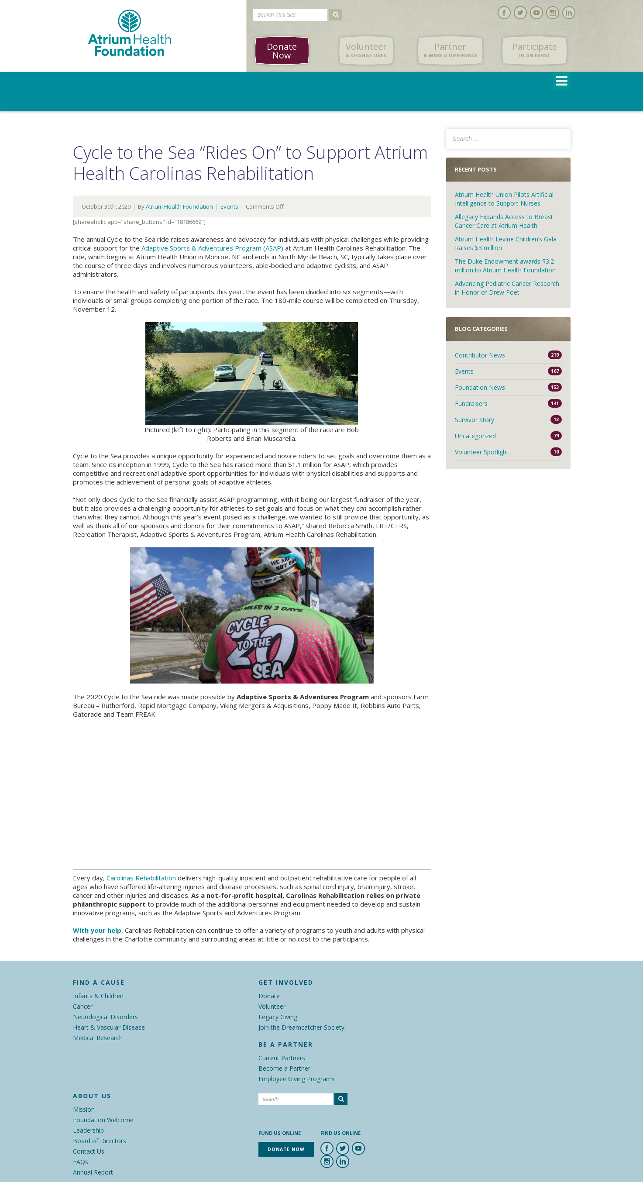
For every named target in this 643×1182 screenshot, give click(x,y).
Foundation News (480, 387)
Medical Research (98, 1038)
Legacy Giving (277, 1017)
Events (229, 206)
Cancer (83, 1006)
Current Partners (281, 1058)
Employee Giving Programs (296, 1079)
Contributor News (480, 355)
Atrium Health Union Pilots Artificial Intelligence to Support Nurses (504, 198)
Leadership (88, 1130)
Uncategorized (475, 436)
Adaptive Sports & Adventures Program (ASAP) (212, 248)
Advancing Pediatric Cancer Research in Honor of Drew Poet (507, 287)
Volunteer (366, 50)
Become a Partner (284, 1068)
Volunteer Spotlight (482, 452)
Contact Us (88, 1151)
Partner (450, 50)
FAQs (80, 1162)
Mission (84, 1109)
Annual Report (93, 1172)
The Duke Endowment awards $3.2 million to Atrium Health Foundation (505, 265)
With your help (97, 930)
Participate (534, 50)
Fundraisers (471, 403)
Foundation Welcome (103, 1120)
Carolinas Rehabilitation (141, 877)
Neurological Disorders (105, 1017)
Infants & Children (98, 996)
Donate (269, 996)
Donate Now (282, 51)
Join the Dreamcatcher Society (301, 1027)
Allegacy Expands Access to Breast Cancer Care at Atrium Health (504, 221)
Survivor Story (474, 420)
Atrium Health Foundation (179, 206)
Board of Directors (99, 1141)
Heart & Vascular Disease (109, 1027)
